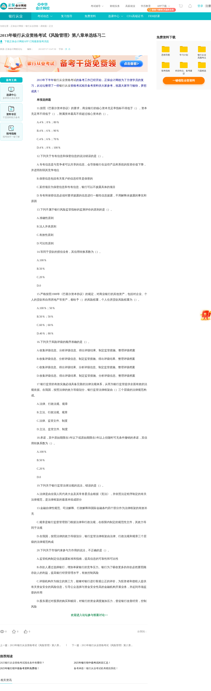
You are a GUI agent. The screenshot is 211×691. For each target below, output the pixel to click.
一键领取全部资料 (183, 80)
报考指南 (11, 131)
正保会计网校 (17, 26)
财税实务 (115, 6)
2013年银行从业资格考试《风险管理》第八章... (35, 645)
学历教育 (146, 6)
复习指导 (66, 16)
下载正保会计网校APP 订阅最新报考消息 (26, 41)
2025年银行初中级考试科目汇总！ (92, 662)
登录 (200, 5)
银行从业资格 (31, 26)
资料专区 (11, 112)
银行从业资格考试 (65, 79)
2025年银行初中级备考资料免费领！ (19, 668)
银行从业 (16, 16)
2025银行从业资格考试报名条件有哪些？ (22, 662)
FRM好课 (154, 16)
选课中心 (113, 16)
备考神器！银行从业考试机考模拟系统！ (96, 668)
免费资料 (90, 16)
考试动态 (43, 16)
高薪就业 (130, 6)
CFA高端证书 (135, 16)
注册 (208, 5)
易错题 (43, 26)
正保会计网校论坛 (13, 49)
